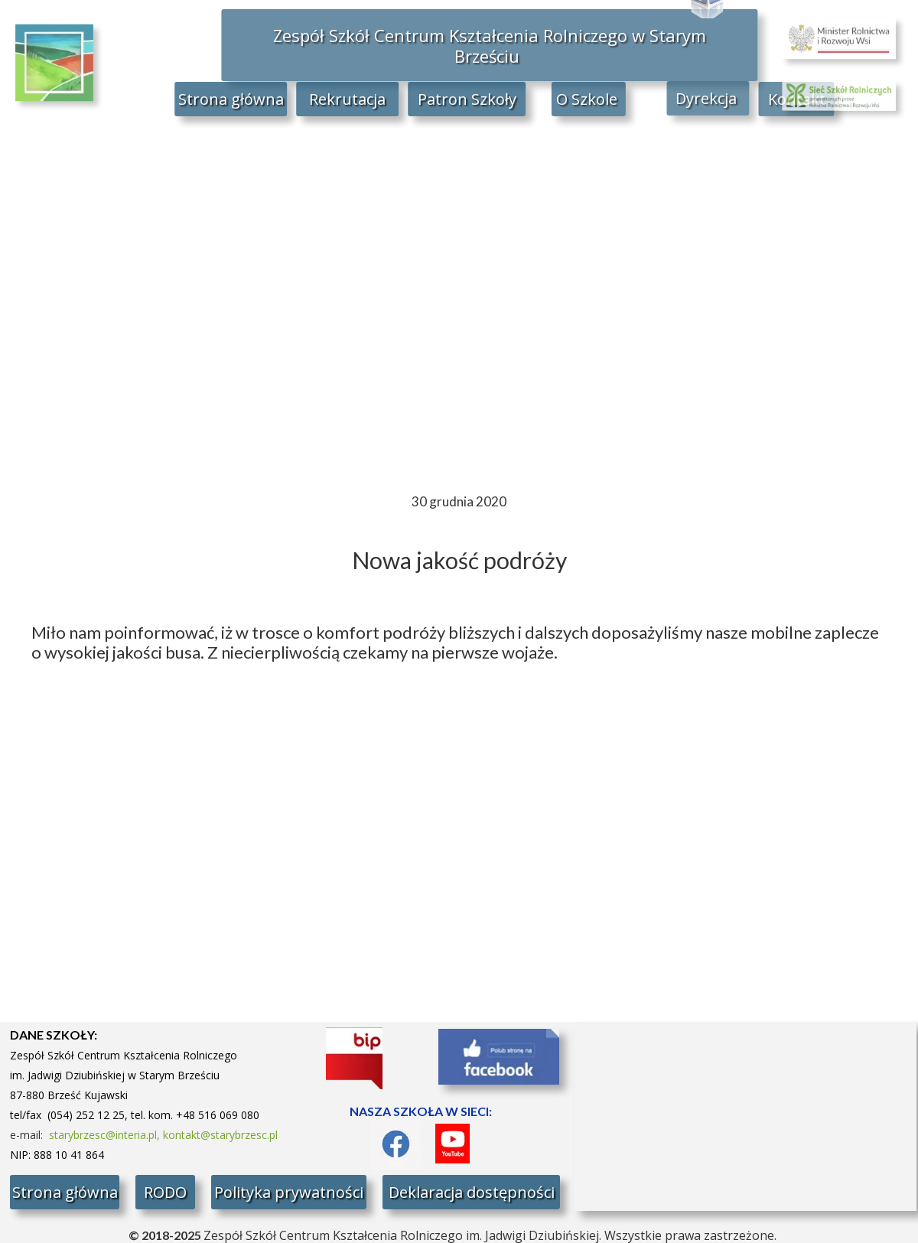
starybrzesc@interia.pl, (106, 1134)
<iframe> (745, 1116)
